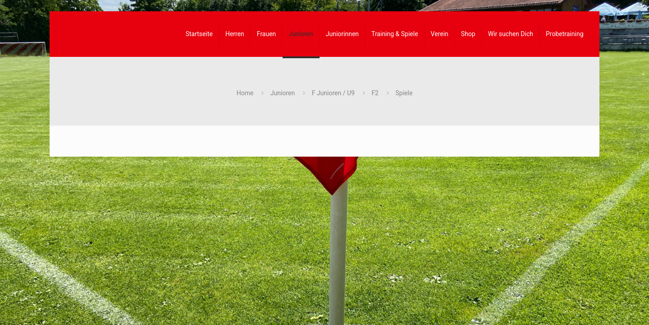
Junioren (282, 93)
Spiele (403, 93)
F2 (375, 93)
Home (245, 93)
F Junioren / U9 (333, 93)
